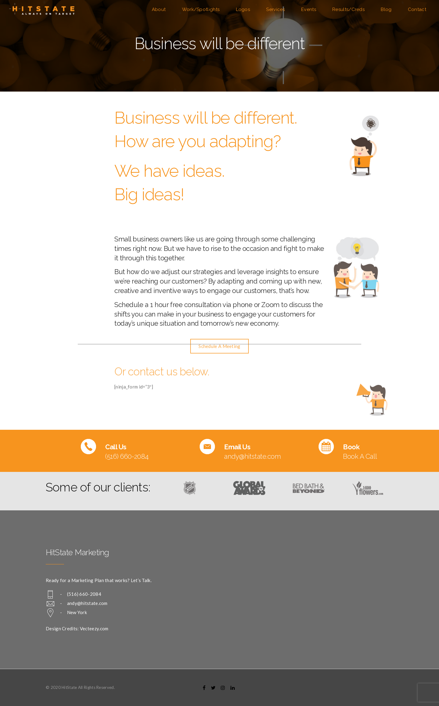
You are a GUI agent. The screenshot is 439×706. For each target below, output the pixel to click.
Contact (417, 9)
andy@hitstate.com (87, 603)
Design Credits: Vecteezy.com (77, 628)
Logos (243, 9)
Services (275, 9)
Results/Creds (348, 9)
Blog (386, 9)
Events (308, 9)
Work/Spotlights (201, 9)
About (159, 9)
